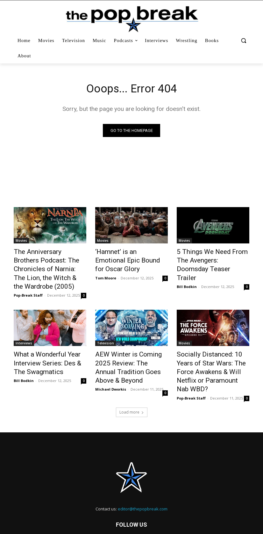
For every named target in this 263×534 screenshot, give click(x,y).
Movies (21, 242)
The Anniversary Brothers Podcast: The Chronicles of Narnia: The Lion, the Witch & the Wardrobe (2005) (48, 263)
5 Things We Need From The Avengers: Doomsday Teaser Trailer (211, 259)
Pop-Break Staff (28, 281)
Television (105, 329)
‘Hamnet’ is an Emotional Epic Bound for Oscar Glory (130, 256)
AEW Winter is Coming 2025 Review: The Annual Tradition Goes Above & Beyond (129, 347)
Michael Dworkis (110, 361)
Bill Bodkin (187, 274)
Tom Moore (105, 267)
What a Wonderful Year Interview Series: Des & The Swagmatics (46, 347)
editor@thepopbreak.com (142, 479)
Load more (131, 383)
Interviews (24, 329)
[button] (243, 40)
